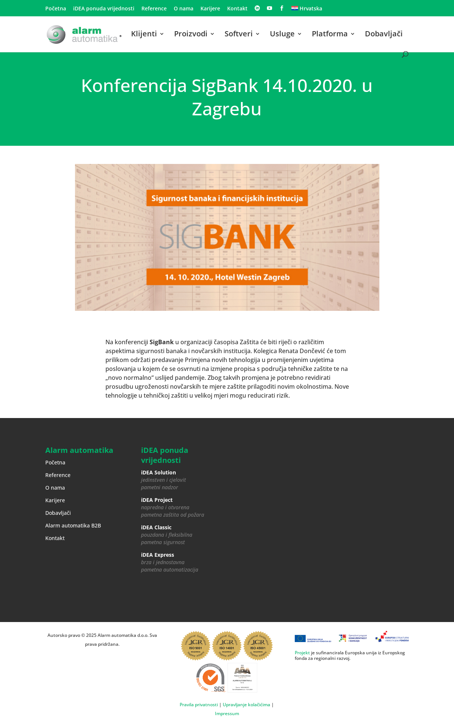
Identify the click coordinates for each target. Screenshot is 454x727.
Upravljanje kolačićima (246, 704)
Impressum (227, 713)
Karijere (210, 9)
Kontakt (237, 9)
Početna (55, 9)
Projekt (302, 652)
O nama (183, 9)
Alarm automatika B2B (73, 525)
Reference (154, 9)
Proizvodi (191, 35)
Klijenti (144, 35)
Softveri (239, 35)
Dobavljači (384, 35)
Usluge (282, 35)
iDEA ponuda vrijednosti (103, 9)
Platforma (330, 35)
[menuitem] (306, 10)
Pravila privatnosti (199, 704)
